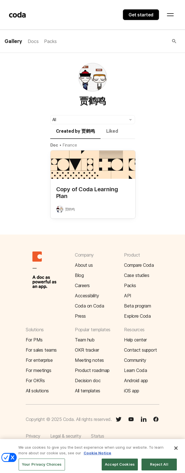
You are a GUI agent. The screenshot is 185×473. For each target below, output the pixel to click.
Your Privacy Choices (42, 467)
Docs (33, 41)
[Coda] (17, 15)
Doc (54, 145)
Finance (70, 145)
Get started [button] (141, 15)
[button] (117, 41)
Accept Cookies (120, 467)
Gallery (13, 41)
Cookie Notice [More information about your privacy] (97, 455)
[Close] (176, 450)
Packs (50, 41)
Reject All (159, 467)
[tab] (75, 134)
